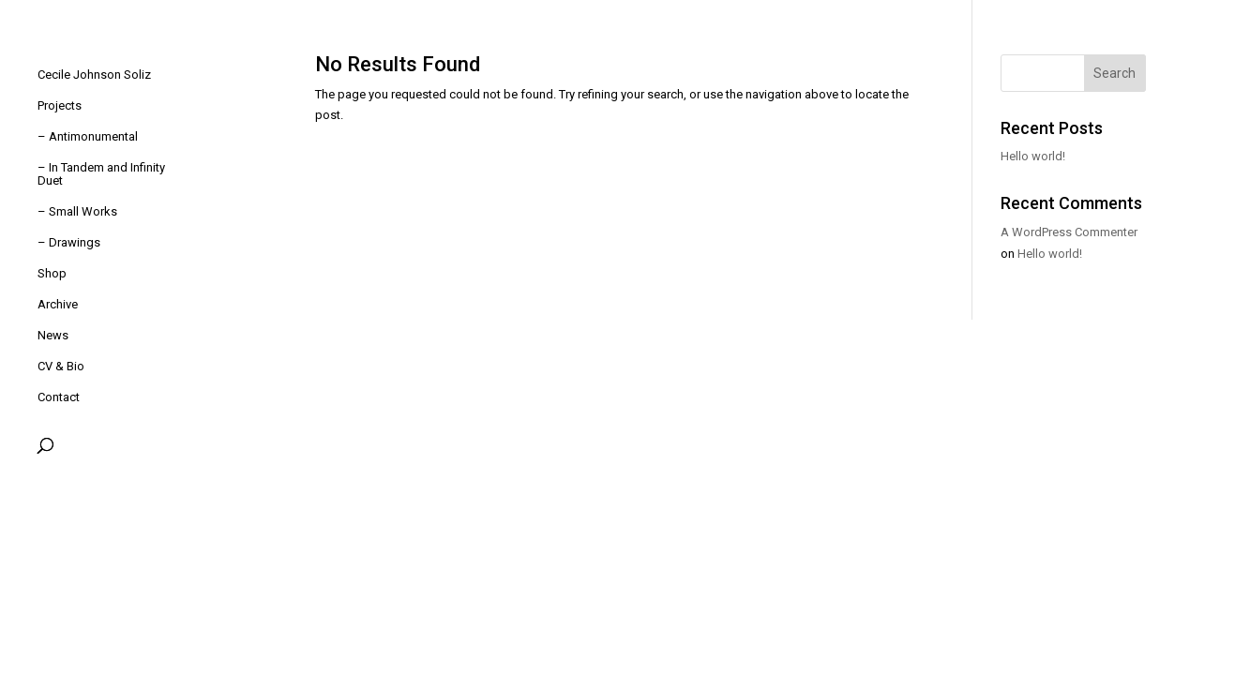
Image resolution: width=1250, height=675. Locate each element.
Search (1114, 73)
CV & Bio (61, 366)
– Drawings (69, 242)
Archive (58, 304)
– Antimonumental (88, 136)
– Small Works (77, 211)
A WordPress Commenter (1069, 232)
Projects (60, 105)
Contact (59, 397)
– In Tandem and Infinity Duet (101, 174)
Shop (52, 273)
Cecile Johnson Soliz (94, 75)
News (53, 335)
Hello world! (1033, 156)
